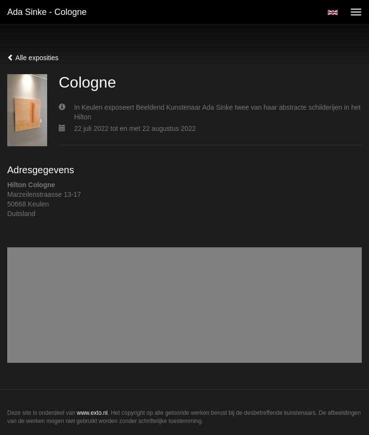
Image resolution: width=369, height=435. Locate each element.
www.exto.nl (92, 412)
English (332, 12)
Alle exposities (33, 58)
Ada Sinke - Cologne (47, 12)
